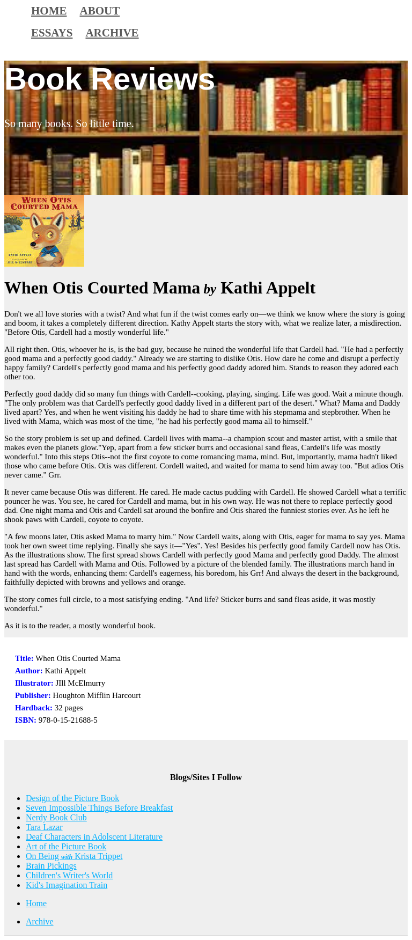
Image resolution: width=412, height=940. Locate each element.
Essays (51, 32)
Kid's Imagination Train (66, 885)
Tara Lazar (44, 827)
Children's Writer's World (69, 875)
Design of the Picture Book (72, 798)
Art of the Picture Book (66, 846)
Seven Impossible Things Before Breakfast (99, 807)
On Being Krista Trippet (74, 856)
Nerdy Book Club (56, 817)
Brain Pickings (51, 865)
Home (36, 903)
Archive (111, 32)
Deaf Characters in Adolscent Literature (94, 836)
